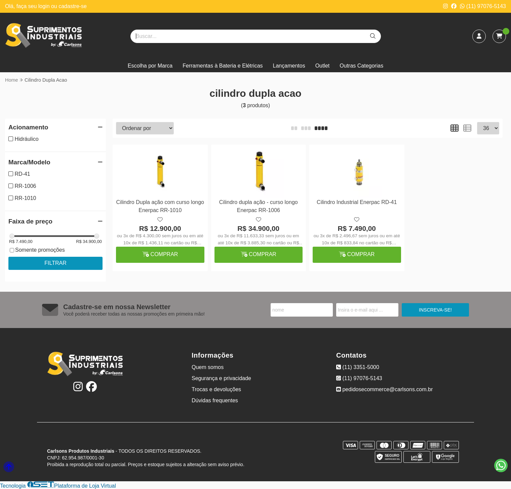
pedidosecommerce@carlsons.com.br (384, 389)
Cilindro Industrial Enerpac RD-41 (357, 202)
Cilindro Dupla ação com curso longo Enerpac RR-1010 (160, 206)
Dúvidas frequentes (215, 400)
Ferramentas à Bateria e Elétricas (223, 66)
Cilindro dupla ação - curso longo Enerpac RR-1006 (258, 206)
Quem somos (208, 367)
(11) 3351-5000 (357, 367)
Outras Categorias (361, 66)
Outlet (322, 66)
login (44, 6)
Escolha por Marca (150, 66)
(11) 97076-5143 (483, 6)
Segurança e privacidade (221, 378)
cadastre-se (72, 6)
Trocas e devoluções (216, 389)
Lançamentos (289, 66)
